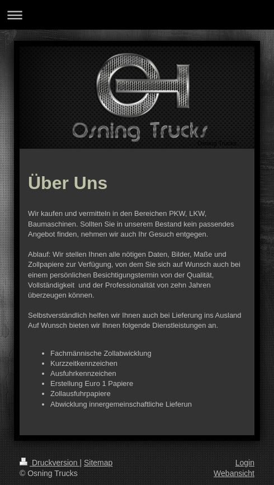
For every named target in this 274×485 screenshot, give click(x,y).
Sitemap (98, 462)
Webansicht (234, 473)
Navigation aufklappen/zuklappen (137, 15)
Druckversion (49, 462)
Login (244, 462)
